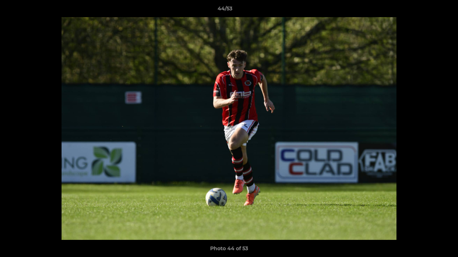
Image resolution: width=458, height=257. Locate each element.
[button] (428, 10)
